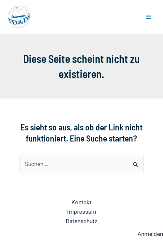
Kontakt (81, 202)
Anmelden (150, 234)
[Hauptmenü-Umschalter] (149, 17)
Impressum (81, 211)
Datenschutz (81, 221)
